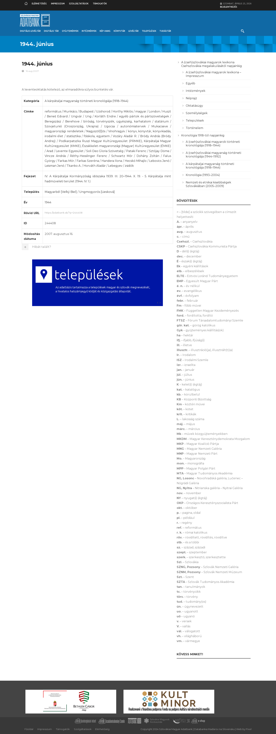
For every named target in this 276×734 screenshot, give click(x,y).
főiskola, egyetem (96, 136)
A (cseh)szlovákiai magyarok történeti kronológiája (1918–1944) (213, 143)
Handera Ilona (112, 161)
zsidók (129, 165)
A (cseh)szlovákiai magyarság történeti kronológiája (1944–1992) (213, 154)
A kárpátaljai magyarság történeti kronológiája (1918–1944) (86, 101)
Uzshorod (103, 111)
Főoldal (29, 729)
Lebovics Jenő (159, 161)
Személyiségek (197, 113)
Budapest (86, 111)
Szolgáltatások (78, 3)
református (53, 111)
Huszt (166, 111)
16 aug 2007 (32, 71)
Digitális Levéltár (30, 31)
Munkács (70, 111)
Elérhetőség (39, 3)
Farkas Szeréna (88, 161)
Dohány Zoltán (148, 156)
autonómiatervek (133, 126)
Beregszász (53, 121)
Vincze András (55, 156)
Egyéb (190, 83)
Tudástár (165, 31)
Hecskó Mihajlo (136, 161)
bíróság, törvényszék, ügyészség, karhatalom (117, 121)
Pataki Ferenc (136, 151)
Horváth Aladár (95, 165)
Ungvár (76, 116)
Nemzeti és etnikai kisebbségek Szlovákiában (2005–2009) (208, 184)
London (154, 111)
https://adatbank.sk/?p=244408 (108, 212)
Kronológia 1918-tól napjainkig (202, 135)
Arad (49, 151)
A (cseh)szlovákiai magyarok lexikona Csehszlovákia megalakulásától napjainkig (211, 64)
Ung (88, 116)
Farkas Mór (66, 161)
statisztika (73, 136)
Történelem (194, 128)
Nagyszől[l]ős (95, 131)
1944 (48, 202)
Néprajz (191, 98)
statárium (162, 121)
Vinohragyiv (116, 131)
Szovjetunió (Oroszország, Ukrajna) (72, 126)
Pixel (248, 729)
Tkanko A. (74, 165)
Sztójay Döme (159, 151)
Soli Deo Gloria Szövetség (104, 151)
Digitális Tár (51, 31)
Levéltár (133, 31)
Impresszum (58, 3)
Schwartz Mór (122, 156)
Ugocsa (109, 126)
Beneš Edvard (57, 116)
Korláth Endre (105, 116)
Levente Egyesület (70, 151)
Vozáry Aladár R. (125, 136)
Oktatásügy (194, 105)
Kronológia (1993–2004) (203, 175)
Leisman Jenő (54, 165)
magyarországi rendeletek (64, 131)
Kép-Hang (105, 31)
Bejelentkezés (228, 7)
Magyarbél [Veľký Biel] (61, 192)
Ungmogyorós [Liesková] (97, 192)
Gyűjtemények (70, 31)
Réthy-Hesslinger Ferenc (88, 156)
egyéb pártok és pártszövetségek (144, 116)
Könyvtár (119, 31)
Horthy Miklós (123, 111)
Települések (149, 31)
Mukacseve (159, 126)
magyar (140, 111)
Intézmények (89, 31)
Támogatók (100, 3)
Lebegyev (115, 165)
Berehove (72, 121)
